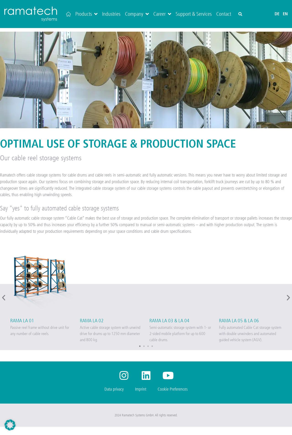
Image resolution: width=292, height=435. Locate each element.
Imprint (140, 397)
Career (162, 14)
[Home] (68, 14)
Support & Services (194, 14)
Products (86, 14)
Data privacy (114, 397)
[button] (240, 14)
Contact (223, 14)
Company (137, 14)
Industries (111, 14)
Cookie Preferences (173, 397)
